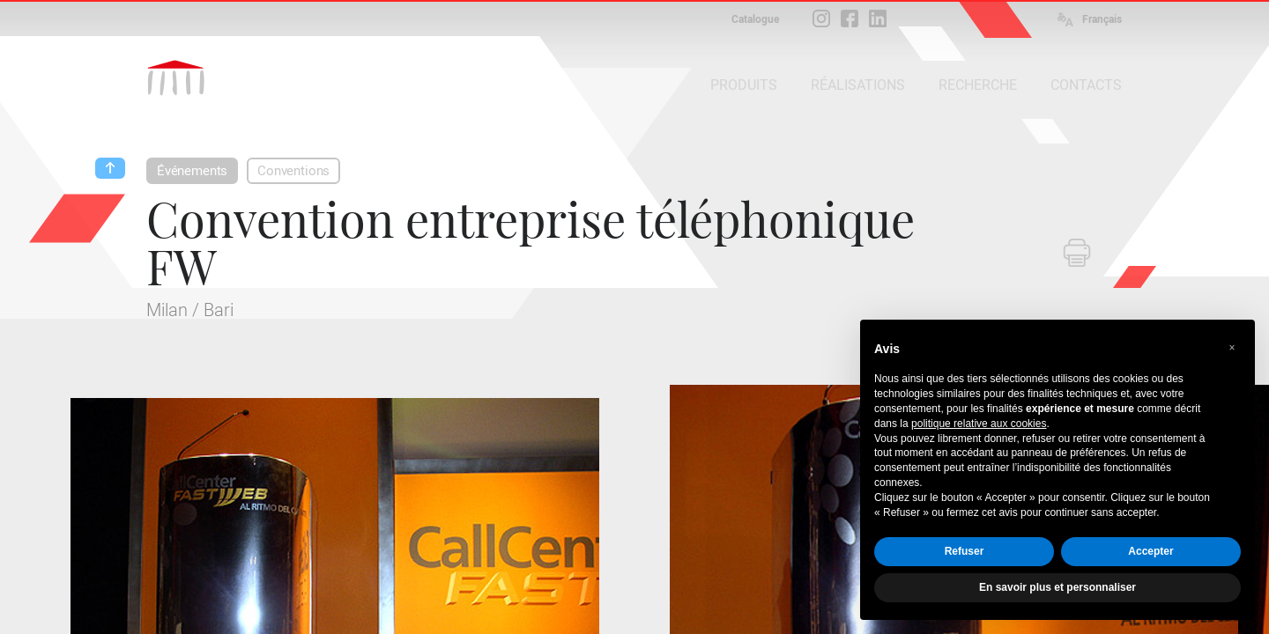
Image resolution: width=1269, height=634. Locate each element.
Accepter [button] (1150, 551)
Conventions (293, 171)
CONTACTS (1086, 85)
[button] (1232, 348)
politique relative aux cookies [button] (978, 423)
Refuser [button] (964, 551)
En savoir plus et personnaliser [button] (1057, 587)
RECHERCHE (978, 85)
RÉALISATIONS (858, 85)
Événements (192, 171)
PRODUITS (743, 85)
